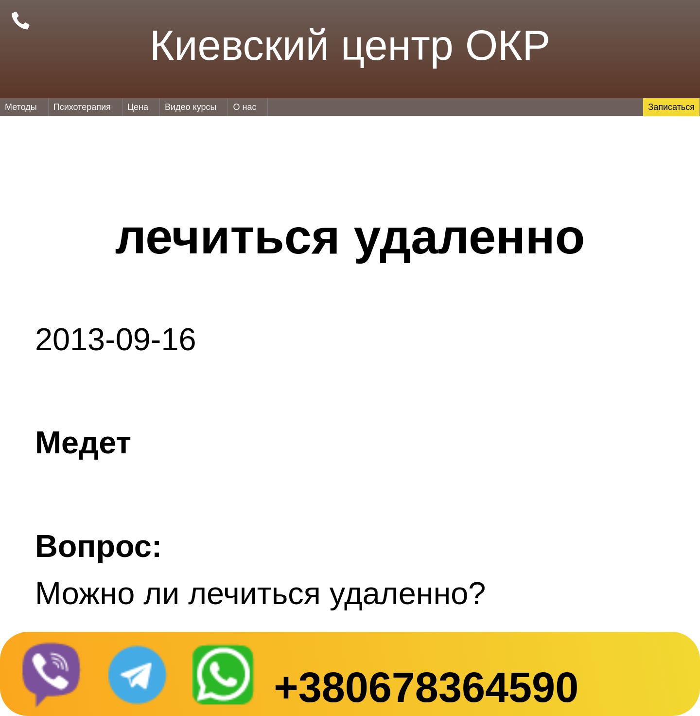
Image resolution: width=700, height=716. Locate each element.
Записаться (671, 107)
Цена (137, 107)
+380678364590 (426, 687)
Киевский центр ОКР (350, 45)
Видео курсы (190, 107)
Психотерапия (82, 107)
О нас (244, 107)
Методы (21, 107)
